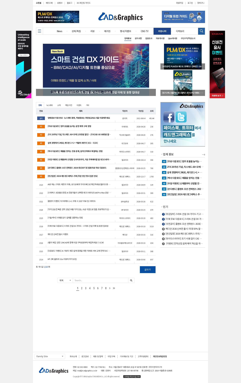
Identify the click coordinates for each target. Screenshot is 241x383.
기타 (87, 105)
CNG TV (144, 31)
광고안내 (84, 356)
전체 (40, 105)
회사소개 (73, 356)
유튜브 (59, 2)
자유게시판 (160, 38)
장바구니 (200, 3)
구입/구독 (111, 356)
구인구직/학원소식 (188, 38)
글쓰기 (147, 269)
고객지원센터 (143, 356)
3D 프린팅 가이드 (83, 2)
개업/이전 (68, 105)
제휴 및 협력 (98, 356)
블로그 (69, 2)
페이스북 (49, 2)
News (59, 31)
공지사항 (138, 38)
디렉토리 (180, 31)
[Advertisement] (182, 298)
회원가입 (179, 3)
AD (164, 161)
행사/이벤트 (125, 31)
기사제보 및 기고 (126, 356)
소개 (59, 105)
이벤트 (79, 105)
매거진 (107, 31)
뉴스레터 (49, 105)
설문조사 (148, 38)
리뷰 (93, 31)
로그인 (190, 3)
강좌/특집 (76, 31)
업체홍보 (127, 38)
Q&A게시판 (172, 38)
